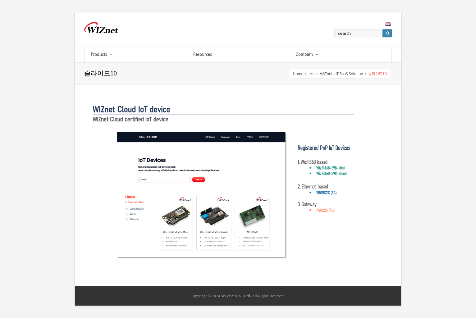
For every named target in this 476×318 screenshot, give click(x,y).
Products (101, 54)
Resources (205, 54)
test (312, 74)
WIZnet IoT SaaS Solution (341, 74)
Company (306, 54)
